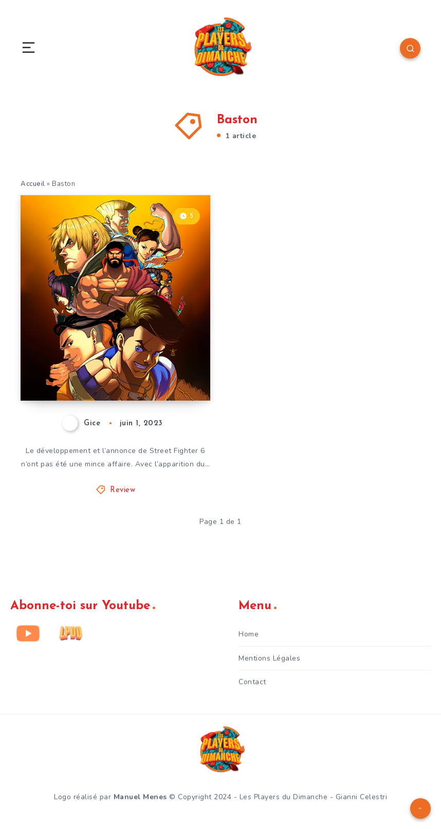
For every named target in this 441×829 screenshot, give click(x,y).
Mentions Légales (269, 658)
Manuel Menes (140, 797)
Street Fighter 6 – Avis (107, 374)
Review (122, 490)
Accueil (33, 184)
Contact (252, 682)
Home (248, 634)
